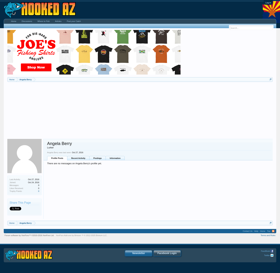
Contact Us (247, 231)
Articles (58, 21)
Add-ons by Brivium (81, 235)
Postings (97, 158)
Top (268, 231)
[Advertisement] (140, 109)
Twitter (267, 255)
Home (13, 21)
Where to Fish (44, 21)
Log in (268, 3)
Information (115, 158)
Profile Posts (57, 158)
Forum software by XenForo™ (29, 235)
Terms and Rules (268, 235)
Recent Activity (78, 158)
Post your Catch (74, 21)
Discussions (27, 21)
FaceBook (265, 251)
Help (256, 231)
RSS (273, 231)
